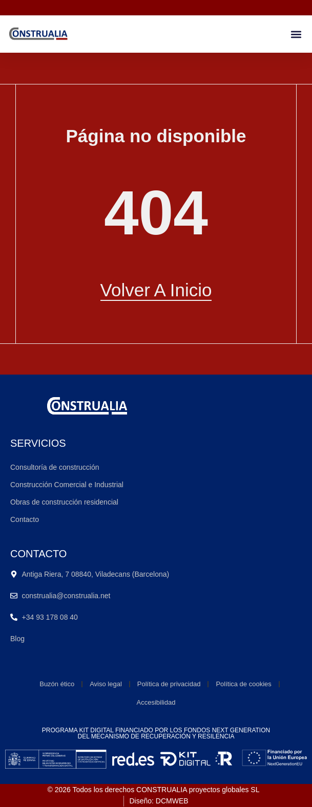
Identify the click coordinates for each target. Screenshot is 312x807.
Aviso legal (106, 684)
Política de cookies (243, 684)
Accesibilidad (156, 702)
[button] (295, 34)
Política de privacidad (169, 684)
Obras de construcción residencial (64, 502)
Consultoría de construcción (54, 467)
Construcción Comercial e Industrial (66, 485)
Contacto (24, 519)
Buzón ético (56, 684)
